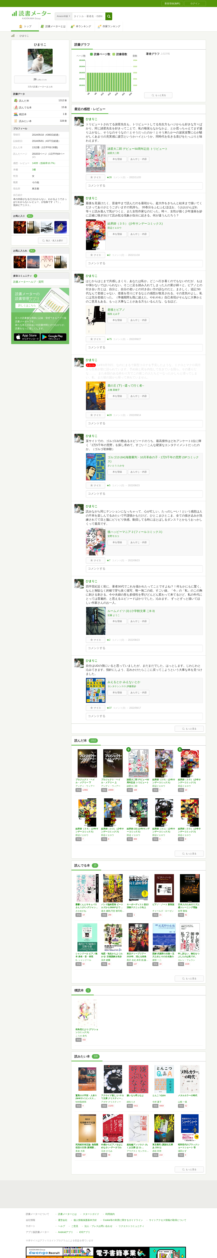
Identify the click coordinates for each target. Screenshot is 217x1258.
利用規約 (110, 1196)
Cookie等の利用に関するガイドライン (123, 1202)
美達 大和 (80, 1151)
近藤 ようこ (114, 615)
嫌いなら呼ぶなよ (135, 1095)
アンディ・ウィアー (85, 786)
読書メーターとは (67, 1196)
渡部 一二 (156, 960)
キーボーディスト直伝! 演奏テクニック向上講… (138, 907)
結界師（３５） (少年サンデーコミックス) (135, 223)
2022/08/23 (134, 485)
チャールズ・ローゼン (163, 911)
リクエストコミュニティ (131, 1208)
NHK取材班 (81, 1102)
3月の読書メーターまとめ (40, 86)
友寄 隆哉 (182, 911)
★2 (108, 255)
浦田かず (182, 1151)
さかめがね (81, 911)
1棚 (34, 169)
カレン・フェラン (186, 960)
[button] (108, 16)
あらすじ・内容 (138, 159)
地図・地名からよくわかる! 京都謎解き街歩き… (111, 956)
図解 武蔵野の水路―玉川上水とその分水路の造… (163, 956)
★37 (109, 708)
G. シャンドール (83, 960)
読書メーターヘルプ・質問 (28, 281)
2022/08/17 (135, 708)
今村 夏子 (156, 1102)
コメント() (119, 177)
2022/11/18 (134, 255)
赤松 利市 (156, 1151)
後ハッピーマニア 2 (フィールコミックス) (135, 531)
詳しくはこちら (27, 305)
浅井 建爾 (105, 960)
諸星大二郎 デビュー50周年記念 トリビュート (138, 148)
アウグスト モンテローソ (138, 1151)
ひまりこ (91, 119)
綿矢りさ (131, 1102)
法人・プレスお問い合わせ (98, 1208)
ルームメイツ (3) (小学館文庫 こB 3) (131, 610)
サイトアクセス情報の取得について (167, 1202)
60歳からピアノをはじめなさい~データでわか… (112, 1147)
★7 (108, 560)
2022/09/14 (135, 415)
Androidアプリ (65, 1214)
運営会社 (62, 1202)
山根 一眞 (182, 1102)
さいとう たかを (116, 465)
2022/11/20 (135, 177)
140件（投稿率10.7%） (44, 163)
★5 (108, 485)
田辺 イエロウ (133, 835)
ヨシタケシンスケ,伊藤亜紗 (122, 686)
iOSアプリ (84, 1214)
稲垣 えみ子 (114, 314)
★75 (109, 339)
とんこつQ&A (159, 1095)
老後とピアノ (116, 309)
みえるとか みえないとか (124, 682)
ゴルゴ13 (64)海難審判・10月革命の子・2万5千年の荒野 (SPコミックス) (153, 459)
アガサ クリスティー (111, 1102)
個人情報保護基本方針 (85, 1202)
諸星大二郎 (113, 153)
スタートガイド (91, 1196)
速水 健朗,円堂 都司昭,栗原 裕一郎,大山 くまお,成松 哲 (113, 911)
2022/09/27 (135, 339)
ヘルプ (61, 1208)
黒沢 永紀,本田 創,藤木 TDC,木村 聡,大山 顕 (138, 960)
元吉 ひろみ (106, 1151)
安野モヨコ (113, 536)
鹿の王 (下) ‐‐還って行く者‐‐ (126, 385)
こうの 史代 (81, 1036)
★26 (109, 177)
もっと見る (159, 95)
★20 (109, 415)
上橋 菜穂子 (114, 390)
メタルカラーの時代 (187, 1095)
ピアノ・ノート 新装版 (163, 904)
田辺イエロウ (115, 228)
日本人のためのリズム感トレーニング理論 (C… (188, 907)
